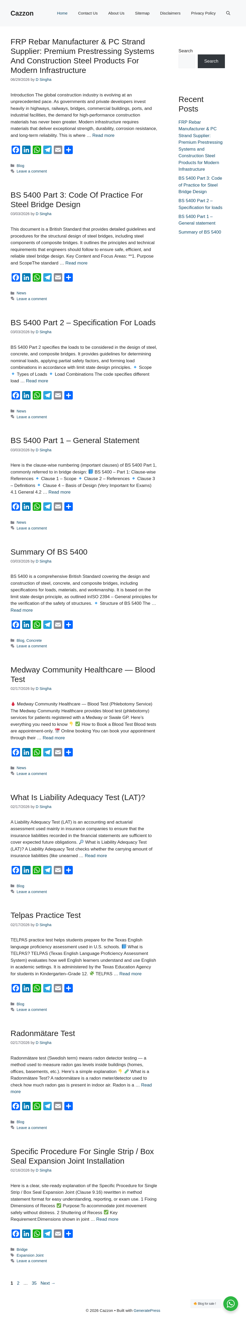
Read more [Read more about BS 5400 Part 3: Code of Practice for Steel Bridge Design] (76, 263)
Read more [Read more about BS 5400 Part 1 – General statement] (60, 492)
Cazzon (22, 13)
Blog (20, 166)
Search (186, 50)
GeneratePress (147, 1310)
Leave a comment (32, 171)
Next (48, 1283)
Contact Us (88, 13)
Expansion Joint (30, 1255)
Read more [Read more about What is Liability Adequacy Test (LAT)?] (96, 855)
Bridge (22, 1249)
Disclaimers (170, 13)
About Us (116, 13)
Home (62, 13)
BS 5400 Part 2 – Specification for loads (83, 322)
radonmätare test (43, 1033)
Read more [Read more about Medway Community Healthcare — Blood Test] (54, 737)
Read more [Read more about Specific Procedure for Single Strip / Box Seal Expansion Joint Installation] (107, 1219)
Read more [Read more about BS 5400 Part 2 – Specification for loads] (37, 380)
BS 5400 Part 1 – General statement (75, 440)
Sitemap (142, 13)
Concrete (34, 640)
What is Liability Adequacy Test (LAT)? (78, 797)
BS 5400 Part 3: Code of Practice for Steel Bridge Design (200, 185)
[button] (228, 13)
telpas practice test (46, 915)
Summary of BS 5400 (49, 551)
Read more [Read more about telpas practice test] (130, 973)
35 (34, 1283)
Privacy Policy (203, 13)
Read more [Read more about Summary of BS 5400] (22, 610)
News (21, 293)
